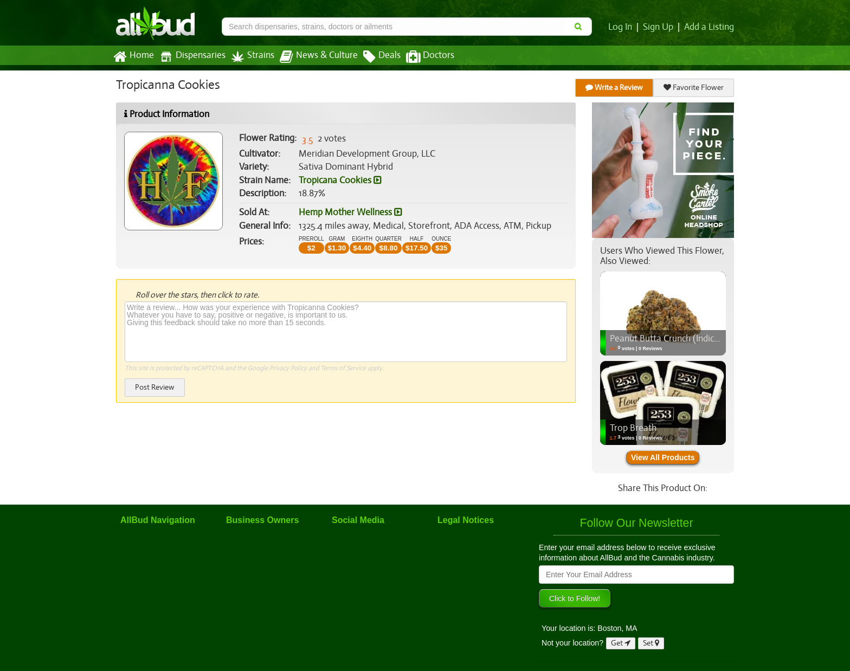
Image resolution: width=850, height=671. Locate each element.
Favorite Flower (694, 87)
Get (620, 643)
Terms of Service (342, 368)
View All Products (662, 457)
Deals (374, 57)
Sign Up (660, 27)
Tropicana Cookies (339, 180)
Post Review (154, 387)
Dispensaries (190, 56)
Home (133, 57)
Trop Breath (632, 428)
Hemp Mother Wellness (350, 212)
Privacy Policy (288, 368)
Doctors (421, 57)
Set (651, 643)
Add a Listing (709, 27)
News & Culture (312, 57)
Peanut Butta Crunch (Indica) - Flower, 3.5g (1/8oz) (707, 338)
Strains (249, 56)
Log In (622, 27)
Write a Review (614, 87)
